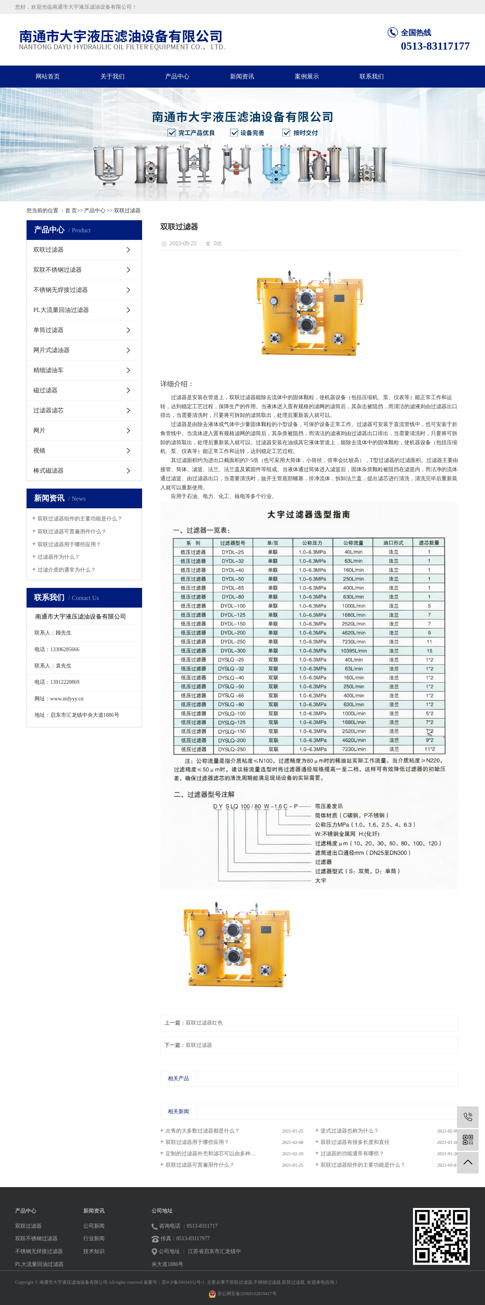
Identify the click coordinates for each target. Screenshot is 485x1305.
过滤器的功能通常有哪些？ (352, 1153)
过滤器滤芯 (48, 410)
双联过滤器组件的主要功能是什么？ (80, 519)
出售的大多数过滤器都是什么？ (203, 1131)
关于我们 (112, 76)
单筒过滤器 (48, 330)
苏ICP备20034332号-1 (183, 1282)
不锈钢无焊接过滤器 (60, 290)
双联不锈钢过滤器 (57, 269)
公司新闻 (94, 1226)
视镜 (39, 450)
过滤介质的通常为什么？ (67, 570)
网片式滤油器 (51, 350)
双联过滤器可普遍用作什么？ (72, 531)
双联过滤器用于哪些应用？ (69, 544)
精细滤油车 (48, 370)
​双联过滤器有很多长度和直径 (355, 1142)
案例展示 (307, 76)
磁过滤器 (45, 390)
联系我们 (372, 76)
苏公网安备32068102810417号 (247, 1293)
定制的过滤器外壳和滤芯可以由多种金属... (215, 1153)
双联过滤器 (127, 210)
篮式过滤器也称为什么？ (350, 1131)
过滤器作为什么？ (59, 557)
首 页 (71, 210)
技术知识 (94, 1251)
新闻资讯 (242, 76)
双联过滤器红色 (204, 1023)
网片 (39, 430)
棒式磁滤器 (48, 470)
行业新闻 (94, 1238)
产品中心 (177, 76)
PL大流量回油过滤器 (61, 310)
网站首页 (48, 76)
